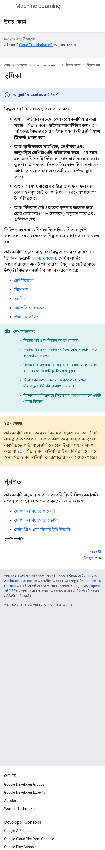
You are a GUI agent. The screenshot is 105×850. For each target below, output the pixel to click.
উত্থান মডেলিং (26, 317)
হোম (7, 65)
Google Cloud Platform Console (29, 839)
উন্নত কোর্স (15, 22)
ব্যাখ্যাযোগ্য (47, 258)
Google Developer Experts (24, 792)
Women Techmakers (20, 809)
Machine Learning (38, 6)
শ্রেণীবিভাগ (24, 280)
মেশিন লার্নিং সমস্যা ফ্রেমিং (36, 520)
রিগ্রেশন (21, 289)
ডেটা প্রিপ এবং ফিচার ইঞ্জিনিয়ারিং (43, 529)
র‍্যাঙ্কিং (19, 298)
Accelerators (14, 800)
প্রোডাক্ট (22, 65)
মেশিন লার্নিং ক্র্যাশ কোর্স (34, 511)
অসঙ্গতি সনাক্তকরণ (30, 307)
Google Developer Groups (24, 784)
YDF (21, 451)
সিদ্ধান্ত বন (93, 65)
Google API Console (19, 831)
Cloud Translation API (36, 45)
